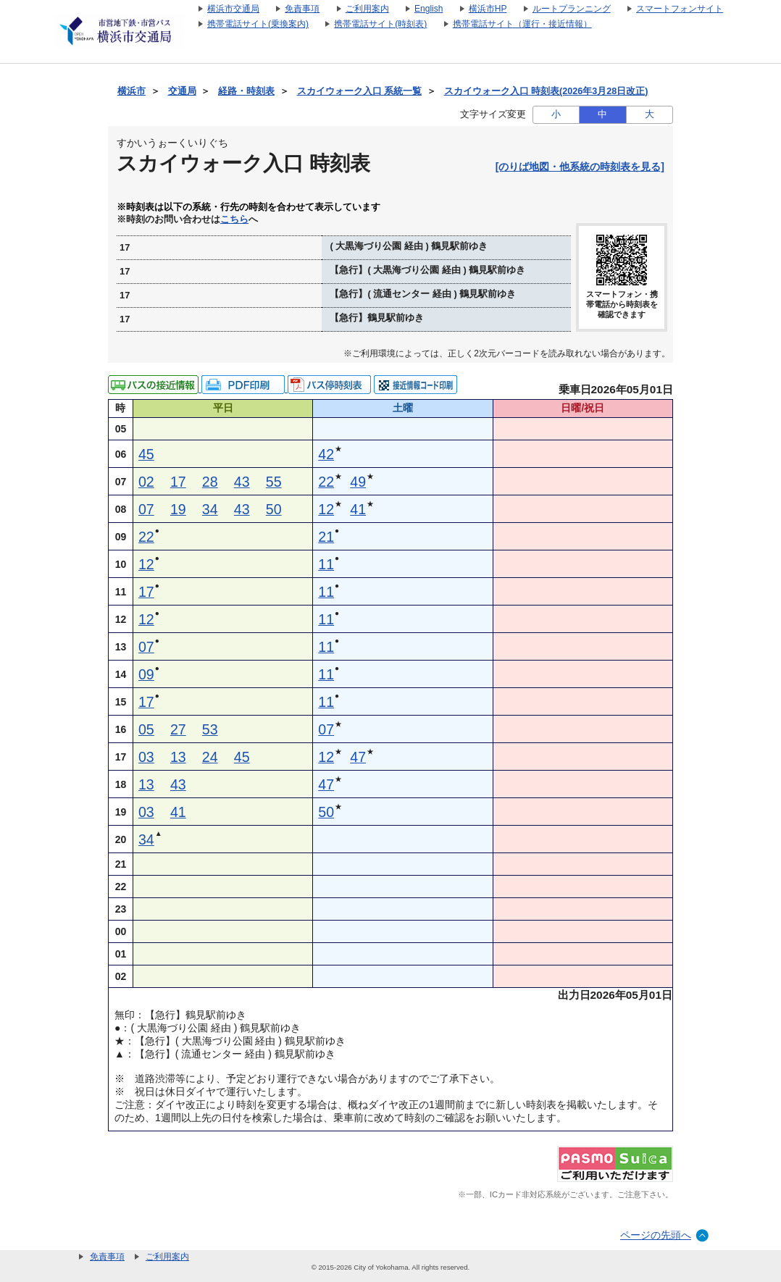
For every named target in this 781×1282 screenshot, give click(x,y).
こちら (234, 219)
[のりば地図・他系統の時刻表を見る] (580, 166)
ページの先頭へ (655, 1235)
